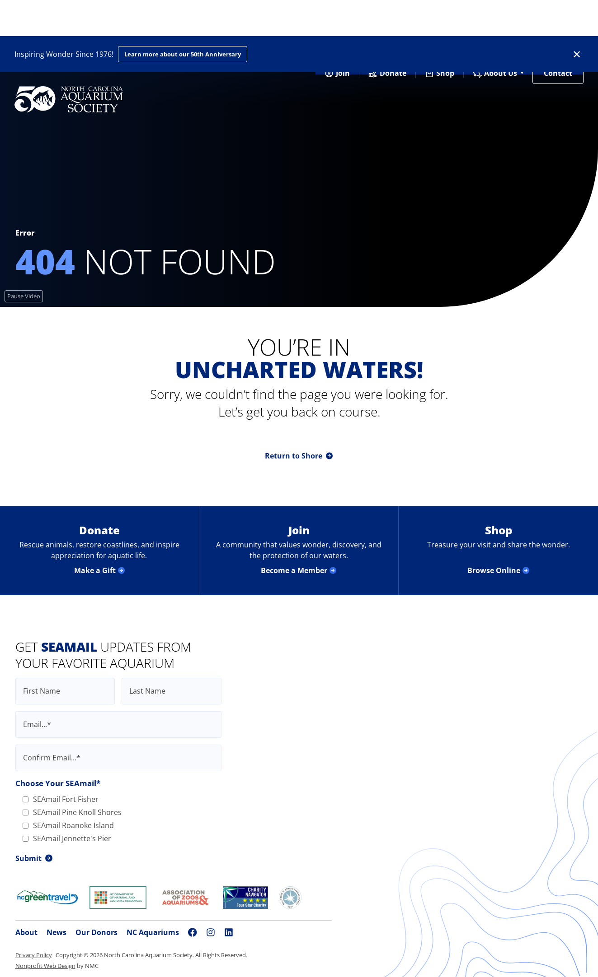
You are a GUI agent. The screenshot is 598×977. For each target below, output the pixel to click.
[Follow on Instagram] (210, 932)
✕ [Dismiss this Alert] (576, 54)
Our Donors (96, 932)
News (56, 932)
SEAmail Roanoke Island (68, 825)
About (26, 932)
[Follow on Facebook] (192, 932)
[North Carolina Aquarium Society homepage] (68, 99)
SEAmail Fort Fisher (61, 799)
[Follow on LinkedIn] (228, 932)
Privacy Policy (33, 955)
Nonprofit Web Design (45, 966)
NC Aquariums (153, 932)
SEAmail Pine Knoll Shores (72, 812)
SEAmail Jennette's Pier (67, 838)
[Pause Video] (24, 296)
